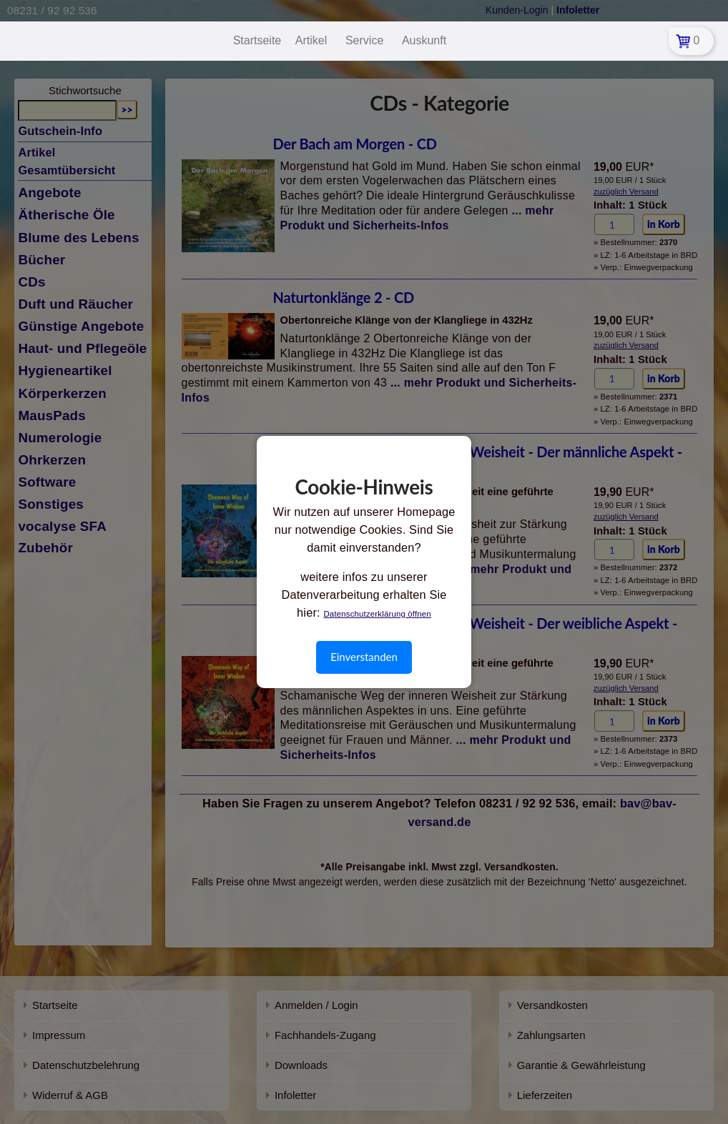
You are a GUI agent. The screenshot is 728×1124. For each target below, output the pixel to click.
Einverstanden (364, 656)
